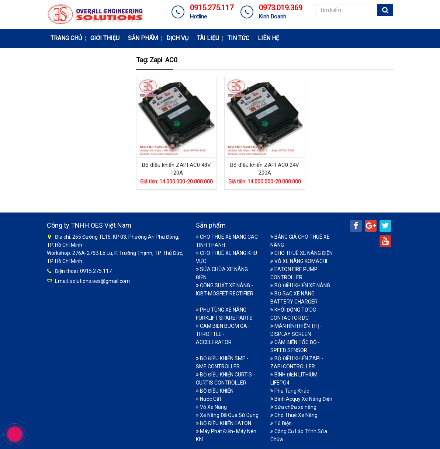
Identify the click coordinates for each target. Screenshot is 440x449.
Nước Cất (208, 398)
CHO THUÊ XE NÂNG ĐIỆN (301, 253)
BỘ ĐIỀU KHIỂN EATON (223, 423)
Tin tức (238, 38)
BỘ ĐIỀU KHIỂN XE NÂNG (300, 285)
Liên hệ (268, 38)
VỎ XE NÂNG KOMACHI (298, 261)
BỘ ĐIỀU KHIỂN (214, 390)
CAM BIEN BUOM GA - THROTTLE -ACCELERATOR (223, 334)
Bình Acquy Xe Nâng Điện (301, 398)
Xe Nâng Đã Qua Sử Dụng (227, 415)
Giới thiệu (104, 38)
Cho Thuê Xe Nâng (294, 415)
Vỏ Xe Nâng (211, 407)
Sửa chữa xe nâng (293, 407)
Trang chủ (66, 38)
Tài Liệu (208, 38)
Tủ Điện (281, 423)
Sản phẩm (143, 38)
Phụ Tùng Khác (289, 390)
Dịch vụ (177, 38)
